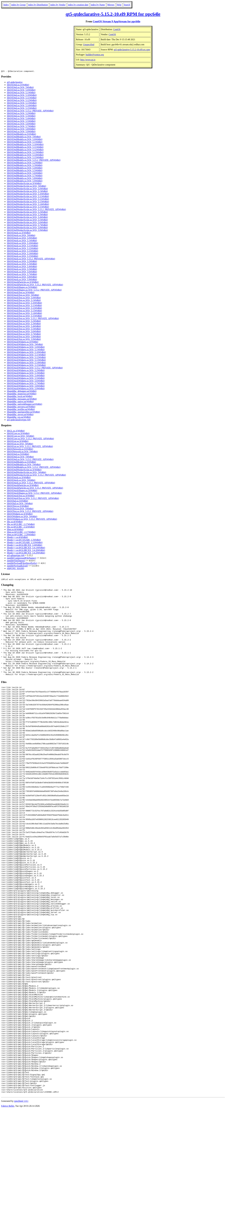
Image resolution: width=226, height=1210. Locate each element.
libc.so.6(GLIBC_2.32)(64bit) (21, 527)
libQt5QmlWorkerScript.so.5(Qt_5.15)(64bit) (28, 207)
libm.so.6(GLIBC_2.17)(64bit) (21, 532)
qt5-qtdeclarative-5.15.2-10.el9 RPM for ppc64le (113, 14)
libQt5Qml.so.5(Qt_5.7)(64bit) (21, 126)
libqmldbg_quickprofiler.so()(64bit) (23, 412)
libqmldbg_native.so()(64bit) (20, 402)
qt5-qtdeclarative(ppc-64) (18, 420)
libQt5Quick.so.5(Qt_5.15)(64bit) (22, 256)
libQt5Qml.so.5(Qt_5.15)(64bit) (22, 108)
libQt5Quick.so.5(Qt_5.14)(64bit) (22, 254)
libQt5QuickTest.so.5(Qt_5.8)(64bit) (24, 337)
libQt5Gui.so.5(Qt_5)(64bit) (20, 444)
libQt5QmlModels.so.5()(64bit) (21, 134)
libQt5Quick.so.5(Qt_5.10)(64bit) (22, 243)
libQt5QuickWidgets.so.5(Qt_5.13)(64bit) (26, 360)
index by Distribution (38, 4)
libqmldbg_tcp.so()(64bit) (19, 417)
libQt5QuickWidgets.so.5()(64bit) (22, 342)
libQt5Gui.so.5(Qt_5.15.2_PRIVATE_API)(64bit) (30, 447)
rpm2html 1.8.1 (21, 1201)
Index (6, 4)
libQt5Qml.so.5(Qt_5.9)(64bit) (21, 132)
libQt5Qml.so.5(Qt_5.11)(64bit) (21, 98)
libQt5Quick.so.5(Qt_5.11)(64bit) (22, 246)
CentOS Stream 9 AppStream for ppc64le (116, 21)
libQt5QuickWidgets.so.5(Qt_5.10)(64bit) (26, 352)
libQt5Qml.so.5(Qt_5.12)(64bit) (22, 101)
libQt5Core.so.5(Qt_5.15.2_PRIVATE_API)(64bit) (30, 439)
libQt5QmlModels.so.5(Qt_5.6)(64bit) (24, 173)
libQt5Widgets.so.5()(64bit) (20, 514)
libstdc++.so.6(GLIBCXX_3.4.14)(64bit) (26, 548)
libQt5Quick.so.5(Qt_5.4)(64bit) (22, 267)
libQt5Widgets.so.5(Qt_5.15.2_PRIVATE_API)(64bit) (32, 519)
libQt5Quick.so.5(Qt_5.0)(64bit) (22, 238)
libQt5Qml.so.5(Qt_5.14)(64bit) (22, 106)
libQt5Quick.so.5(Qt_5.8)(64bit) (22, 277)
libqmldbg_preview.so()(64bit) (21, 407)
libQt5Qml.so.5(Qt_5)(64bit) (20, 88)
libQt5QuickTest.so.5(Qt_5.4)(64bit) (24, 326)
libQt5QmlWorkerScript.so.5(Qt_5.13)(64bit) (28, 202)
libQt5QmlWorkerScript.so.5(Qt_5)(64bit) (26, 186)
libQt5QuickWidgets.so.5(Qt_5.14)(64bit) (26, 363)
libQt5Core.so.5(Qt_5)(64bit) (20, 436)
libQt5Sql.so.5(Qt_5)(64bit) (20, 504)
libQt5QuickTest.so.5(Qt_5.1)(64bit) (24, 300)
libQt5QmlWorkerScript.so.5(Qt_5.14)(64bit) (28, 204)
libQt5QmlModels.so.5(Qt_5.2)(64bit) (24, 163)
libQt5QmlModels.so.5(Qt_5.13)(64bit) (25, 152)
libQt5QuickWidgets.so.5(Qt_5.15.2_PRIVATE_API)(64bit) (35, 368)
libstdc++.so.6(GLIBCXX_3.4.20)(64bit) (26, 550)
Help (119, 4)
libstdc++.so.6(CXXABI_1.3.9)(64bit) (24, 543)
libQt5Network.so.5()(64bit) (20, 449)
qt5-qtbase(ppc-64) (16, 556)
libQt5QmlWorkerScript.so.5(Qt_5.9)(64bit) (27, 230)
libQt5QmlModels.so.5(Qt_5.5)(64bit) (24, 171)
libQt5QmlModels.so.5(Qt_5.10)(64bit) (25, 145)
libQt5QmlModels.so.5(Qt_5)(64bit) (24, 137)
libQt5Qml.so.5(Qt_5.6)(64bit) (21, 124)
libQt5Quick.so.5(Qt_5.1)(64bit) (22, 241)
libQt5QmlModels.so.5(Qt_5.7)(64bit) (24, 176)
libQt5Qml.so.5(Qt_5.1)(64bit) (21, 93)
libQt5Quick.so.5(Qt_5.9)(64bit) (22, 280)
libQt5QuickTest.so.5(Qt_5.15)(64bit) (24, 316)
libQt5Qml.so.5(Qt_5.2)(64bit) (21, 114)
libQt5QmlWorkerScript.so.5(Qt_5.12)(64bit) (28, 199)
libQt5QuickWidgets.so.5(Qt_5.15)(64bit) (26, 365)
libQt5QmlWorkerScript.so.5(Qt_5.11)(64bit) (28, 197)
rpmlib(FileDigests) (16, 561)
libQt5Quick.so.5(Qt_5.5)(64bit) (22, 269)
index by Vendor (57, 4)
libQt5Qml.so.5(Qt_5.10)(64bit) (22, 95)
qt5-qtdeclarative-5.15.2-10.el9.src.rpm (132, 49)
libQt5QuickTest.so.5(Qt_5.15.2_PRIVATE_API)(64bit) (33, 319)
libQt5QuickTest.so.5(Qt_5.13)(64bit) (24, 311)
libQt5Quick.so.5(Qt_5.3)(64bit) (22, 264)
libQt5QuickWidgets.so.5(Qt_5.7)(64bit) (26, 384)
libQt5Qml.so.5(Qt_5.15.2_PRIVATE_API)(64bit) (30, 111)
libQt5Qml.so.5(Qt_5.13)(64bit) (22, 103)
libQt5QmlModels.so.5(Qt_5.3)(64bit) (24, 165)
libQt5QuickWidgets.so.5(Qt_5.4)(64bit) (26, 376)
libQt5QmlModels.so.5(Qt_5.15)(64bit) (25, 158)
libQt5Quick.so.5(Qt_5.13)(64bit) (22, 251)
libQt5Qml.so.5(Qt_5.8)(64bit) (21, 129)
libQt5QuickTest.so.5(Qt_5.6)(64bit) (24, 332)
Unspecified (88, 44)
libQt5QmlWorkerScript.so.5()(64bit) (24, 184)
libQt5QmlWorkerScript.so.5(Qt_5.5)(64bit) (27, 220)
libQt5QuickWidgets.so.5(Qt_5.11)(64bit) (26, 355)
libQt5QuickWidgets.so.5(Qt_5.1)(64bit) (26, 350)
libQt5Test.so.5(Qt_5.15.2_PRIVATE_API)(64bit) (30, 511)
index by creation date (78, 4)
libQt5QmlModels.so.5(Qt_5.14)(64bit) (25, 155)
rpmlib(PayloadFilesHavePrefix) (22, 563)
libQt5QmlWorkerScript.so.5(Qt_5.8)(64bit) (27, 228)
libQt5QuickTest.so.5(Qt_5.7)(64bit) (24, 334)
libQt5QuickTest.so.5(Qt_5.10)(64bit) (24, 303)
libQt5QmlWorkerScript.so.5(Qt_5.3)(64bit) (27, 215)
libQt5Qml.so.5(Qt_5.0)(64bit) (21, 90)
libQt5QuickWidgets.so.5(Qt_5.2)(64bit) (26, 371)
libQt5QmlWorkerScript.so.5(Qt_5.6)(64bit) (27, 223)
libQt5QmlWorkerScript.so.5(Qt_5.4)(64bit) (27, 217)
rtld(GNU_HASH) (15, 569)
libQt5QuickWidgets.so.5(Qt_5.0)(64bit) (26, 347)
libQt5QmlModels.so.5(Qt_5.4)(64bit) (24, 168)
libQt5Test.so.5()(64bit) (18, 506)
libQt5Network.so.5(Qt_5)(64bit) (22, 452)
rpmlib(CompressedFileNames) (21, 558)
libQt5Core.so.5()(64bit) (18, 434)
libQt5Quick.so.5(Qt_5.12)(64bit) (22, 249)
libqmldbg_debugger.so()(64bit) (21, 391)
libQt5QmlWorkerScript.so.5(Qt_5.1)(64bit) (27, 191)
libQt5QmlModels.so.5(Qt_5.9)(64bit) (24, 181)
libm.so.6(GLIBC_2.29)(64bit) (21, 535)
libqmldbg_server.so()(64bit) (20, 415)
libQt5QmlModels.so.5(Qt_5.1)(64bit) (24, 142)
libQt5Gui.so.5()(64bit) (17, 441)
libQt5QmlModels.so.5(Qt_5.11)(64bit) (25, 147)
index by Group (18, 4)
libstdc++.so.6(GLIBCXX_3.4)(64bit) (24, 545)
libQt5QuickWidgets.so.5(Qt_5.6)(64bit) (26, 381)
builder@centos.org (95, 54)
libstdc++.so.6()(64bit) (17, 537)
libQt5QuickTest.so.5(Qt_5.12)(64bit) (24, 308)
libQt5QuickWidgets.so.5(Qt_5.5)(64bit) (26, 378)
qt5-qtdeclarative (14, 82)
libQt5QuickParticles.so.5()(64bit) (23, 282)
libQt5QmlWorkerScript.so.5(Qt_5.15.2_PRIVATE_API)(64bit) (36, 210)
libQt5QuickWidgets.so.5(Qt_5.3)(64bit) (26, 373)
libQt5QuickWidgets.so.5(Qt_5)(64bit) (25, 345)
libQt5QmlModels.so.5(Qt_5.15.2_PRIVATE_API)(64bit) (33, 160)
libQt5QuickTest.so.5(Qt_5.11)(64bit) (24, 306)
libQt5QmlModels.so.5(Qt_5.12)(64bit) (25, 150)
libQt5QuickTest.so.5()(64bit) (20, 293)
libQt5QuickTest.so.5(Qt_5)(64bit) (23, 295)
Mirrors (110, 4)
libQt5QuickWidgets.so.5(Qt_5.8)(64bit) (26, 386)
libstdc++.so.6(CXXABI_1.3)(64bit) (24, 540)
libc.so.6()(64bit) (14, 522)
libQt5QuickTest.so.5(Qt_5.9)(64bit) (24, 339)
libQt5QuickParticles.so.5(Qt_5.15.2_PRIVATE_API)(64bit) (35, 285)
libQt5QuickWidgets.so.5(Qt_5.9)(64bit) (26, 389)
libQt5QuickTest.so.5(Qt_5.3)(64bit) (24, 324)
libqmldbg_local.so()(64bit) (19, 396)
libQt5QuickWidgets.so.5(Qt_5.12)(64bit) (26, 358)
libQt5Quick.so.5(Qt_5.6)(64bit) (22, 272)
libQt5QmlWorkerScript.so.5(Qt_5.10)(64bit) (28, 194)
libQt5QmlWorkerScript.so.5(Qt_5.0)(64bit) (27, 189)
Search (127, 4)
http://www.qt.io (87, 59)
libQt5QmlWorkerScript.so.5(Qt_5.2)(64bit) (27, 212)
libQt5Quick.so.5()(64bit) (19, 233)
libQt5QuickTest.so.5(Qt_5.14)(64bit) (24, 313)
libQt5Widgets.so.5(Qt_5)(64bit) (22, 517)
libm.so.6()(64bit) (15, 530)
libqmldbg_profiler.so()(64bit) (21, 409)
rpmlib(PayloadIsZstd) (17, 566)
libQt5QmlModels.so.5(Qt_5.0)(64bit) (24, 139)
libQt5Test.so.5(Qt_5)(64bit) (20, 509)
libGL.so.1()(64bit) (16, 431)
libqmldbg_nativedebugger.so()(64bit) (24, 404)
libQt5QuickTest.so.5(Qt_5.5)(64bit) (24, 329)
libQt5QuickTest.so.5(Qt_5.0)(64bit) (24, 298)
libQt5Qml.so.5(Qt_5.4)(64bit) (21, 119)
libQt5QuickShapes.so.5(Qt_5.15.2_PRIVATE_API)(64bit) (34, 290)
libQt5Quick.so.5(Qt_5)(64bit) (21, 236)
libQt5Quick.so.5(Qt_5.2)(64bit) (22, 261)
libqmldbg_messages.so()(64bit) (22, 399)
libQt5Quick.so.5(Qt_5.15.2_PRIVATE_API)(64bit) (31, 259)
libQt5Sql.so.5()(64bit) (17, 501)
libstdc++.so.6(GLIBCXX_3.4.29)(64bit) (26, 553)
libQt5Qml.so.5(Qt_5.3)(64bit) (21, 116)
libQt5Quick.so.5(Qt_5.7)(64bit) (22, 274)
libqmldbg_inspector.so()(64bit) (21, 394)
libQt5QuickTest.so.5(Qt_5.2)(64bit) (24, 321)
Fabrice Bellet (7, 1206)
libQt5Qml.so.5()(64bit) (18, 85)
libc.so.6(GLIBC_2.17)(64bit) (21, 524)
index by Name (98, 4)
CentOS (116, 29)
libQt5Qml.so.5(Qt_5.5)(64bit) (21, 121)
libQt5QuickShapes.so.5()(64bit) (22, 287)
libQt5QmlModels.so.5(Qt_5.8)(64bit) (24, 178)
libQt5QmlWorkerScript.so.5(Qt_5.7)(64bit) (27, 225)
